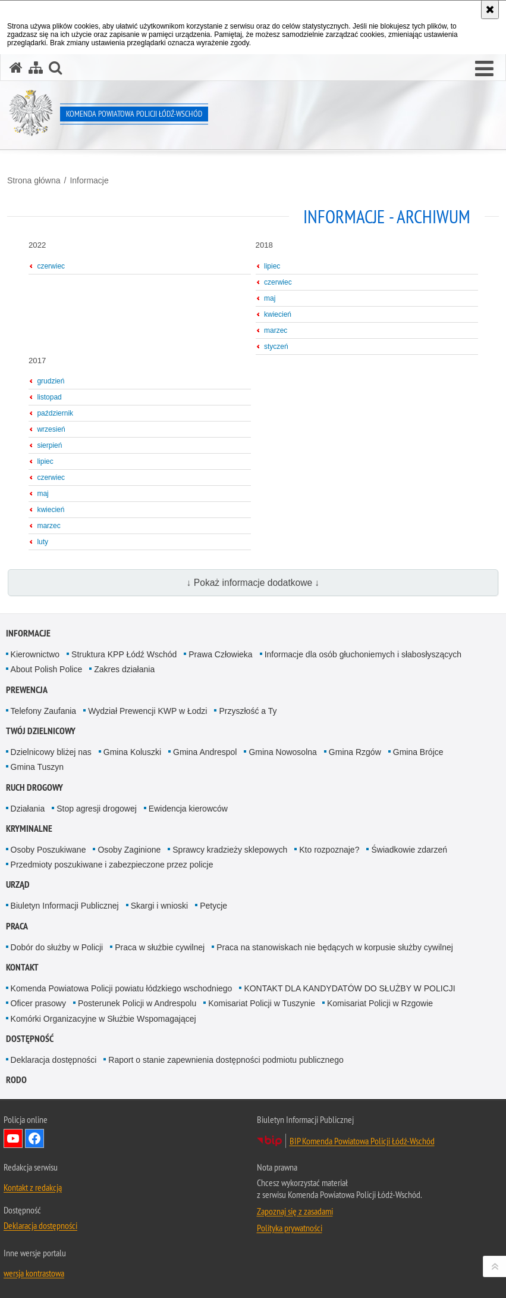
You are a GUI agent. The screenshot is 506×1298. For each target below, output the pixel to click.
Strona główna (34, 180)
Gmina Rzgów (355, 752)
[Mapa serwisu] (36, 67)
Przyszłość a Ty (247, 711)
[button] (484, 69)
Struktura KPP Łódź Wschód (124, 654)
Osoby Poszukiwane (48, 849)
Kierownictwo (35, 654)
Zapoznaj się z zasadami (295, 1211)
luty (42, 542)
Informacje (89, 180)
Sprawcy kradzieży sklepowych (229, 849)
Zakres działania (124, 669)
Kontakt (22, 967)
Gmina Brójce (418, 752)
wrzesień (51, 429)
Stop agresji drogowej (96, 808)
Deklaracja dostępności (54, 1060)
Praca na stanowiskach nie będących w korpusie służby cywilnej (334, 947)
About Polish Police (47, 669)
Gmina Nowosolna (282, 752)
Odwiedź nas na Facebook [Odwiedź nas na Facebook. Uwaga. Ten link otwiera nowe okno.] (34, 1138)
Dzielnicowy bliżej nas (51, 752)
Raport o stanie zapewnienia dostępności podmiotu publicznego (225, 1060)
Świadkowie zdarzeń (409, 849)
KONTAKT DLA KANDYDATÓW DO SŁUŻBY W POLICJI (349, 988)
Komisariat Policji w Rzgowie (380, 1003)
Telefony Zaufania (44, 711)
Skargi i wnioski (159, 905)
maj (269, 298)
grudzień (50, 381)
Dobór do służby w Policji (57, 947)
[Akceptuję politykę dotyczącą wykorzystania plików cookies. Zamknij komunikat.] (490, 9)
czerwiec (51, 266)
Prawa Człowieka (220, 654)
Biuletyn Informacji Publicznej (65, 905)
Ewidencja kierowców (188, 808)
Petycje (213, 905)
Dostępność (30, 1038)
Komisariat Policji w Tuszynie (261, 1003)
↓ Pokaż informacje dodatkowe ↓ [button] (253, 583)
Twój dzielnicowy (41, 731)
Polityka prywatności (289, 1228)
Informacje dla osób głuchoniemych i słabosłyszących (363, 654)
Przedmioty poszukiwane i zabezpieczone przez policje (112, 864)
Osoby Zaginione (129, 849)
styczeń (276, 346)
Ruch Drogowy (34, 787)
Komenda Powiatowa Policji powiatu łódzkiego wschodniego (121, 988)
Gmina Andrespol (205, 752)
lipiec (272, 266)
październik (55, 413)
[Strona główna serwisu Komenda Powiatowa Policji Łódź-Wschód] (16, 67)
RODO (16, 1080)
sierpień (49, 445)
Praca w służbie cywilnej (160, 947)
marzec (275, 330)
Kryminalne (29, 828)
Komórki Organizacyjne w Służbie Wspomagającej (103, 1019)
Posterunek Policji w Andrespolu (137, 1003)
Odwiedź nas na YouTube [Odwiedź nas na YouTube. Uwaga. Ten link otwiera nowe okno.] (13, 1138)
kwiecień (277, 314)
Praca (17, 926)
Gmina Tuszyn (37, 767)
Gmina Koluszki (132, 752)
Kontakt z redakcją (33, 1187)
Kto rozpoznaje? (329, 849)
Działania (28, 808)
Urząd (18, 884)
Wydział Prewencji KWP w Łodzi (147, 711)
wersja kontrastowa (34, 1273)
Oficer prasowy (38, 1003)
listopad (49, 397)
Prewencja (27, 690)
